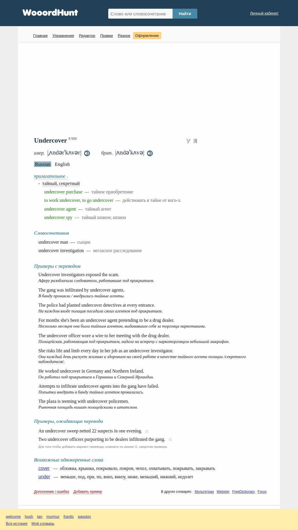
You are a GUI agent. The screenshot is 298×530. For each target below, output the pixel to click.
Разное (124, 35)
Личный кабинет (264, 13)
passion (84, 516)
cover (44, 468)
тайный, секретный (61, 183)
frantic (68, 516)
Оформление (147, 35)
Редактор (87, 35)
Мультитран (204, 492)
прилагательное (51, 176)
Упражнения (63, 35)
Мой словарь (42, 523)
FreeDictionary (243, 492)
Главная (40, 35)
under (44, 476)
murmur (53, 516)
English (62, 164)
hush (29, 516)
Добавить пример (88, 492)
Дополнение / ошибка (51, 492)
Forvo (262, 492)
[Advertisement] (151, 89)
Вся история (16, 523)
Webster (223, 492)
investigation (72, 250)
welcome (13, 516)
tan (39, 516)
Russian (42, 164)
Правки (106, 35)
